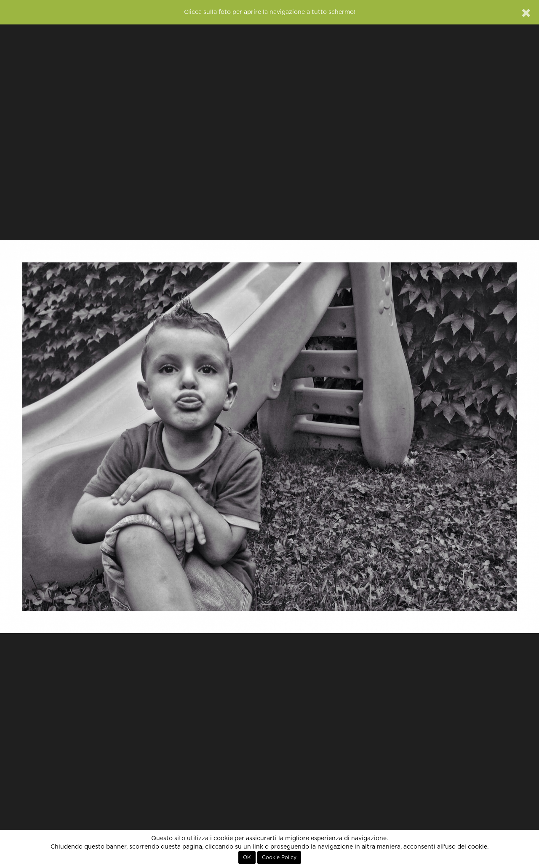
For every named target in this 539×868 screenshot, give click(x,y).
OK (247, 857)
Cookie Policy (279, 857)
